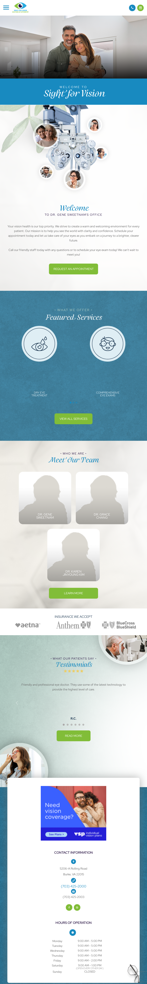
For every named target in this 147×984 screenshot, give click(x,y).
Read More (73, 735)
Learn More (73, 593)
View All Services (73, 419)
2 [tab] (73, 403)
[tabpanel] (39, 361)
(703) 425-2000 (73, 886)
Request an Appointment (74, 269)
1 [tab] (71, 403)
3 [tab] (76, 403)
